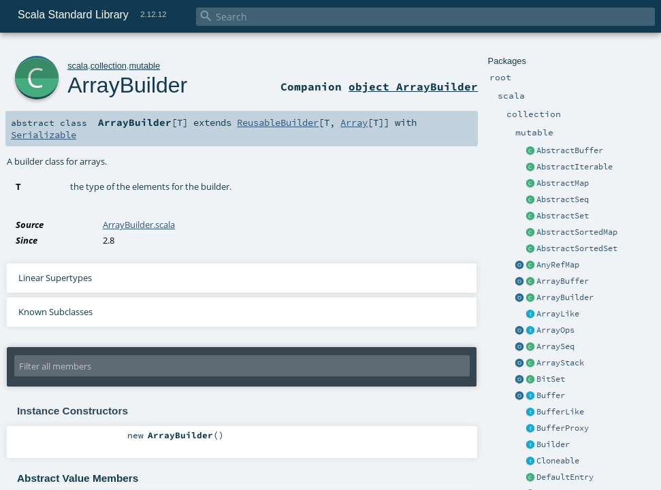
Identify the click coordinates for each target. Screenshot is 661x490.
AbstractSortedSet (576, 248)
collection (109, 66)
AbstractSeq (562, 199)
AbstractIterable (574, 167)
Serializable (43, 135)
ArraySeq (555, 346)
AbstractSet (562, 215)
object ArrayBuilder (413, 86)
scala (77, 66)
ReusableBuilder (278, 122)
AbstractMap (562, 183)
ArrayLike (557, 313)
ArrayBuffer (562, 281)
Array (354, 122)
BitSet (550, 379)
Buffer (550, 395)
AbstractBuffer (569, 150)
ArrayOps (555, 330)
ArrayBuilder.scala (139, 224)
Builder (553, 444)
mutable (145, 66)
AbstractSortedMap (576, 232)
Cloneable (557, 461)
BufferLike (560, 411)
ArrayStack (560, 363)
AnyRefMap (557, 265)
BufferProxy (562, 428)
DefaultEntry (565, 477)
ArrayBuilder (565, 297)
